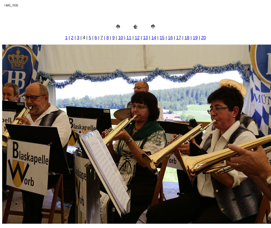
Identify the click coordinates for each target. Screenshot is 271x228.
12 (137, 37)
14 (153, 37)
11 (129, 37)
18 (186, 37)
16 (170, 37)
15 (162, 37)
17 (178, 37)
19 (195, 37)
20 (203, 37)
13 (145, 37)
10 (120, 37)
